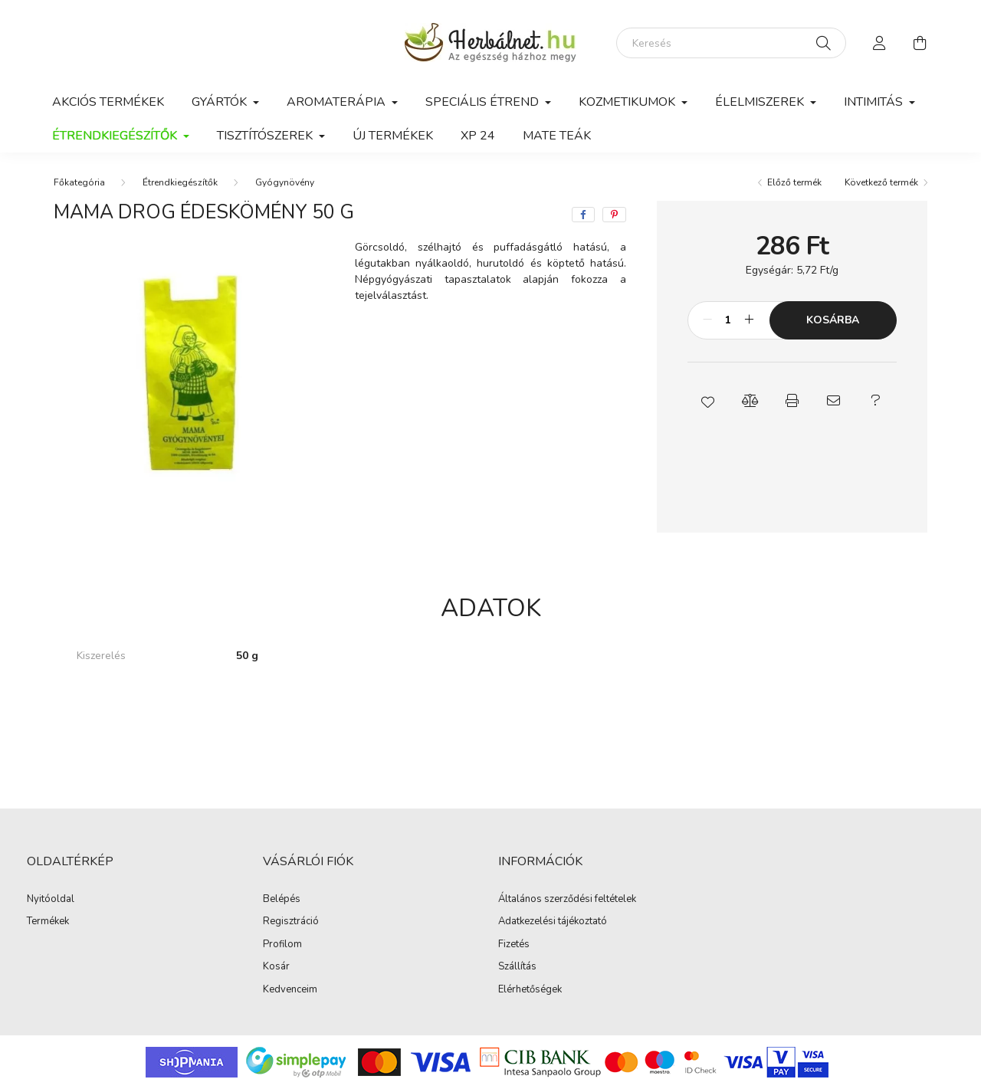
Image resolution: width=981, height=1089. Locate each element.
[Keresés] (731, 43)
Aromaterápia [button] (338, 101)
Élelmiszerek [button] (761, 101)
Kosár (276, 967)
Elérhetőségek (530, 990)
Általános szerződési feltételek (567, 900)
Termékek (48, 922)
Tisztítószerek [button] (266, 135)
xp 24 (478, 135)
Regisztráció (291, 922)
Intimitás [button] (875, 101)
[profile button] (880, 43)
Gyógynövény (284, 182)
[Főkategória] (79, 182)
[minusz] (707, 320)
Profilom (282, 945)
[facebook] (583, 214)
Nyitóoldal (50, 900)
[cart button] (919, 43)
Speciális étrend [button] (483, 101)
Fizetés (514, 945)
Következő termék (881, 182)
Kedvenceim (290, 990)
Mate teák (557, 135)
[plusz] (749, 320)
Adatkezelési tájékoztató (552, 922)
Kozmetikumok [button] (628, 101)
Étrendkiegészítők (180, 182)
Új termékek (393, 135)
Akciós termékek (108, 101)
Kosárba (832, 320)
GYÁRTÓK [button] (221, 101)
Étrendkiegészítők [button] (116, 135)
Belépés (281, 900)
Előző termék (794, 182)
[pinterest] (614, 214)
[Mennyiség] (728, 320)
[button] (708, 400)
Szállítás (517, 967)
